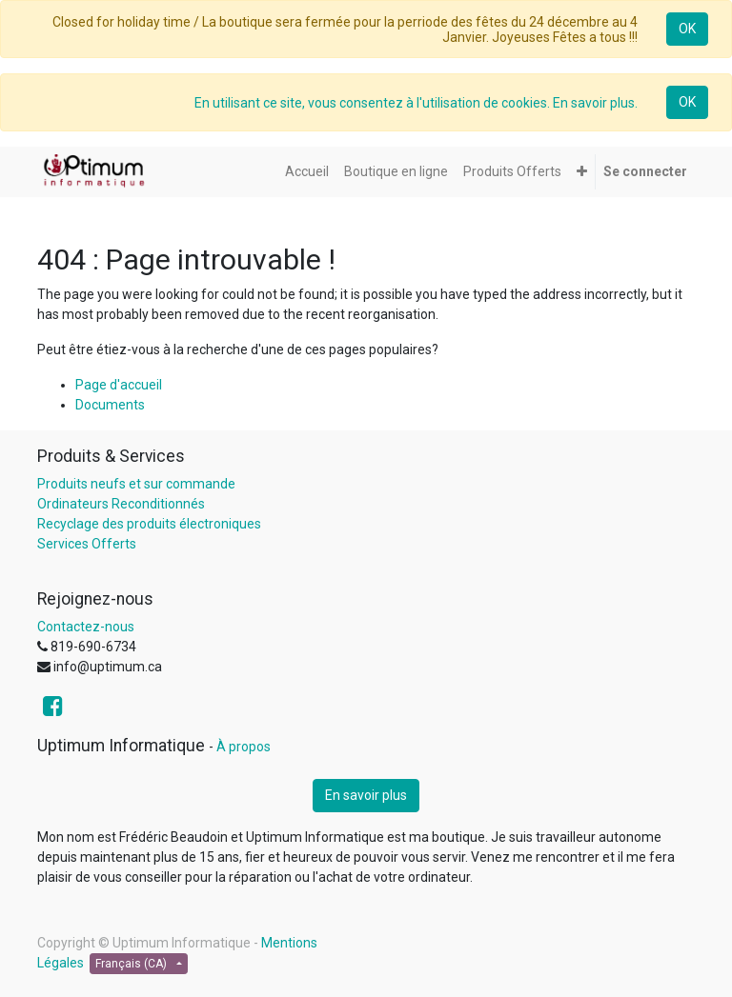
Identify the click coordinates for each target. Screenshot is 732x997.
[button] (582, 171)
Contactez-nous (85, 626)
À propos (243, 746)
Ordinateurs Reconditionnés (121, 503)
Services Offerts (86, 543)
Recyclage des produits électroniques (149, 523)
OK (687, 28)
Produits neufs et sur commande (136, 483)
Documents (110, 404)
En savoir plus (366, 795)
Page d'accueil (118, 384)
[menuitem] (306, 171)
